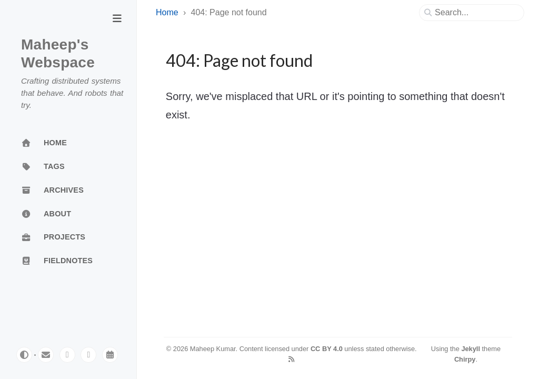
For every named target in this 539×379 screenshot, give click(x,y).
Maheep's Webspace (58, 53)
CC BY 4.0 (327, 349)
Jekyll (470, 349)
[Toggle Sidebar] (117, 19)
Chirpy (465, 359)
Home (167, 12)
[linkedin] (88, 354)
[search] (476, 13)
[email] (45, 354)
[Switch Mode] (24, 354)
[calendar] (110, 354)
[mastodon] (67, 354)
